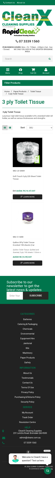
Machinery (27, 353)
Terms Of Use (27, 387)
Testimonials (27, 378)
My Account (27, 412)
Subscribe (35, 295)
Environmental (27, 334)
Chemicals (27, 329)
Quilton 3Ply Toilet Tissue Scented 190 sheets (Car (23, 243)
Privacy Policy (27, 392)
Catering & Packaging (27, 324)
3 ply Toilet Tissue (15, 94)
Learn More (27, 197)
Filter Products (12, 83)
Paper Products (19, 91)
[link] (28, 452)
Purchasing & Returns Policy (27, 397)
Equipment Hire (27, 338)
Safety (27, 362)
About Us (21, 3)
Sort (22, 127)
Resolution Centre (27, 422)
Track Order (27, 417)
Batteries (27, 319)
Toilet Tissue (35, 91)
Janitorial (27, 343)
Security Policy (27, 402)
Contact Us (9, 3)
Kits (27, 348)
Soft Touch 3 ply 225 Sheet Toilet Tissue (27, 177)
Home (7, 91)
